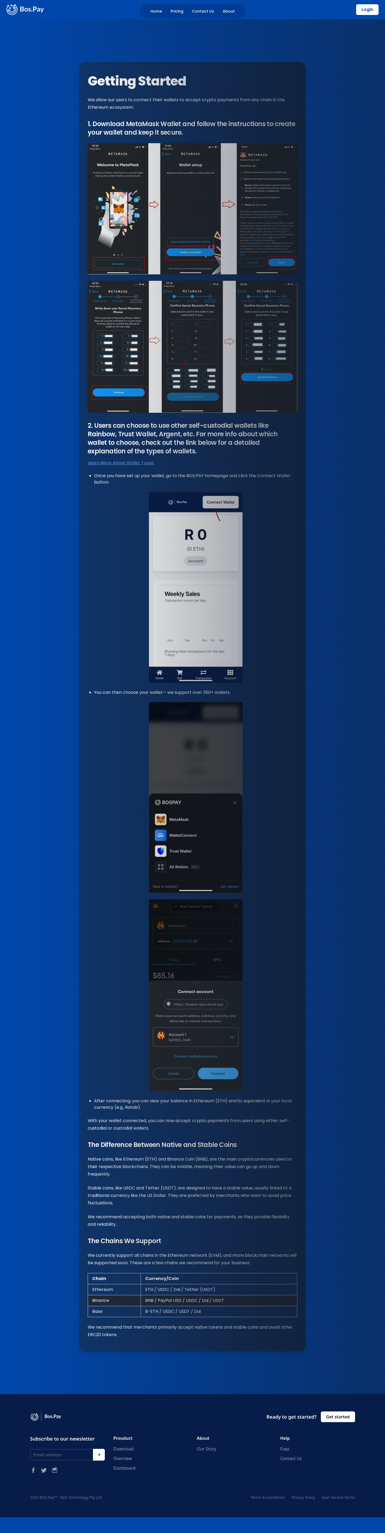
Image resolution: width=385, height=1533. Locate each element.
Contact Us (203, 11)
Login (367, 9)
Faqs (285, 1449)
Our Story (206, 1449)
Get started (338, 1417)
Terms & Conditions (268, 1497)
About (229, 11)
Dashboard (124, 1468)
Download (123, 1449)
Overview (122, 1458)
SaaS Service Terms (338, 1497)
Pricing (177, 11)
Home (156, 11)
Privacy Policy (303, 1497)
